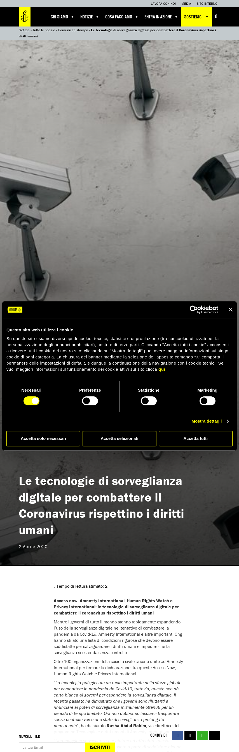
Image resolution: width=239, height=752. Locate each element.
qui (161, 369)
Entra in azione (161, 16)
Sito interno (207, 3)
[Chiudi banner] (231, 310)
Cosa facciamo (122, 16)
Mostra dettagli (206, 421)
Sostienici (196, 16)
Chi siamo (63, 16)
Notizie (90, 16)
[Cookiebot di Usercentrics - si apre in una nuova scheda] (193, 309)
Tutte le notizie (43, 30)
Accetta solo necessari (43, 438)
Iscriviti (100, 747)
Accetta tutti (195, 438)
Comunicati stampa (73, 30)
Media (186, 3)
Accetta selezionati (119, 438)
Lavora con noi (163, 3)
